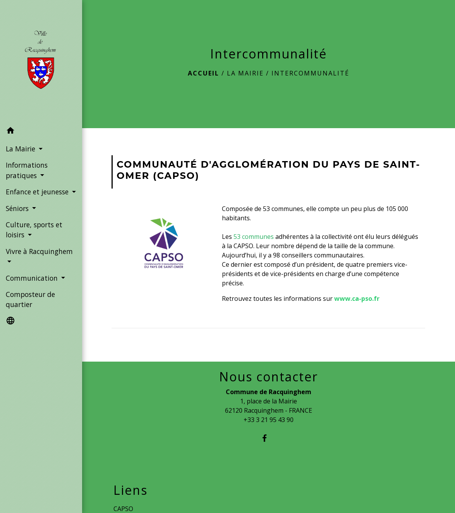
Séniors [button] (18, 208)
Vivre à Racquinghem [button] (39, 251)
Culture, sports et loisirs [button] (34, 229)
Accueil (203, 73)
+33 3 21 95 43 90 (269, 419)
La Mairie (245, 73)
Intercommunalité (310, 73)
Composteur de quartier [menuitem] (30, 299)
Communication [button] (33, 278)
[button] (41, 132)
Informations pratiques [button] (27, 170)
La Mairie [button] (21, 148)
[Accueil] (41, 61)
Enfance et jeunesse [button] (38, 191)
